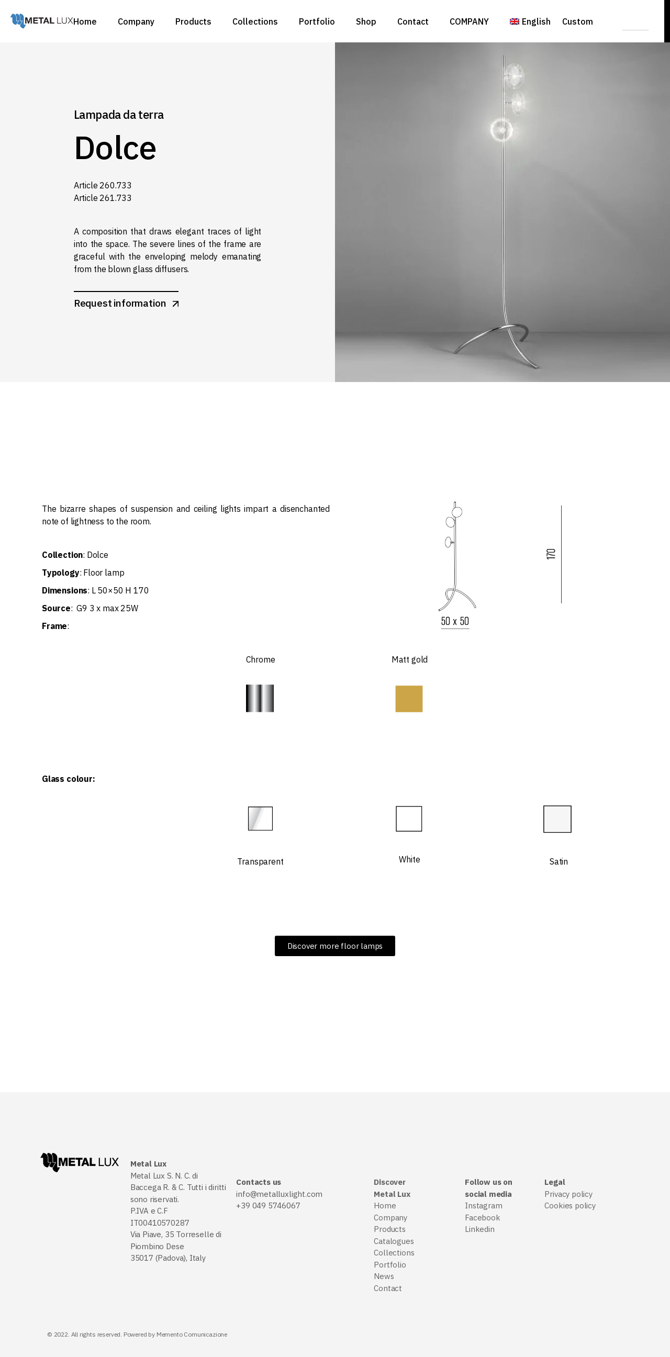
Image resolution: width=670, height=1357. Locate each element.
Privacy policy (568, 1194)
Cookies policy (569, 1205)
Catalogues (394, 1241)
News (384, 1276)
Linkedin (480, 1229)
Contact (388, 1288)
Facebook (482, 1218)
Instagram (483, 1205)
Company (390, 1218)
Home (385, 1205)
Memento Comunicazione (192, 1334)
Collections (394, 1253)
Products (390, 1229)
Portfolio (390, 1265)
